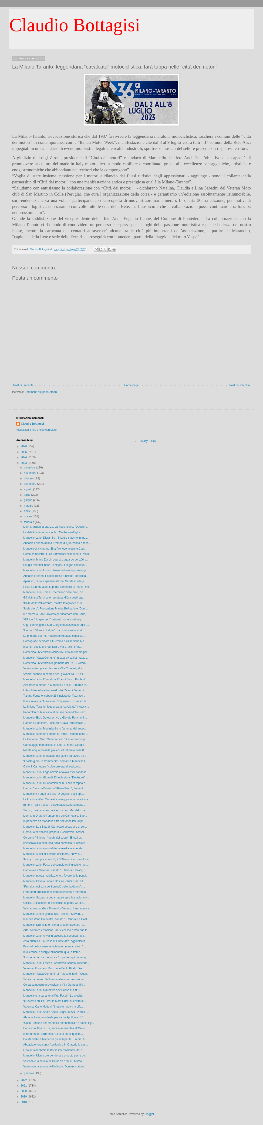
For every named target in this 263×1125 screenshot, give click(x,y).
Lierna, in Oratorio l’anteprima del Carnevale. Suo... (55, 815)
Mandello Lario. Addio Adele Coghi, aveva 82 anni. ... (56, 1012)
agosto (28, 489)
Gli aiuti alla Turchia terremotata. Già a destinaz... (53, 597)
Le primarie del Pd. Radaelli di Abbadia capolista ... (54, 635)
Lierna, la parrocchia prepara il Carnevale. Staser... (54, 832)
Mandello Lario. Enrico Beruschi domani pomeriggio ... (56, 570)
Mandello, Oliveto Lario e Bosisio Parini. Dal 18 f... (54, 881)
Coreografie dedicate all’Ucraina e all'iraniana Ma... (54, 641)
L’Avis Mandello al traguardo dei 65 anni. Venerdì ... (55, 690)
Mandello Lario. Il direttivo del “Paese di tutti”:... (52, 990)
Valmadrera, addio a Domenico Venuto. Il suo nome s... (57, 908)
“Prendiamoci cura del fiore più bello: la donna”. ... (54, 886)
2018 (24, 1102)
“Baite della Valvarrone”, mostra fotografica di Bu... (54, 603)
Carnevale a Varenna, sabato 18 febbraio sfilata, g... (55, 870)
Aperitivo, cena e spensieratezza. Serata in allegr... (54, 581)
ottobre (29, 478)
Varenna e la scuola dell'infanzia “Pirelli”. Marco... (53, 1061)
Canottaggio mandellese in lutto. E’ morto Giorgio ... (55, 745)
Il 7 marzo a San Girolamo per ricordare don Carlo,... (55, 614)
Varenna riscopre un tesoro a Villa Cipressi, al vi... (54, 668)
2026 (24, 446)
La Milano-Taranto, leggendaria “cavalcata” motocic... (56, 706)
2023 (24, 462)
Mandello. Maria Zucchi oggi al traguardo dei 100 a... (55, 559)
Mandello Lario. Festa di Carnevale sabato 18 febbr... (56, 963)
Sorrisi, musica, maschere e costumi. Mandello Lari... (56, 810)
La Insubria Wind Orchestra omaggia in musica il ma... (56, 799)
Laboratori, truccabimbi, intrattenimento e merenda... (55, 892)
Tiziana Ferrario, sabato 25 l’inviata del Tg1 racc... (54, 695)
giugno (28, 500)
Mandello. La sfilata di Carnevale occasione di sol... (55, 826)
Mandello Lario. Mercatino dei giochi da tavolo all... (54, 755)
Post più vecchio (239, 385)
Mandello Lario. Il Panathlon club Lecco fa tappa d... (55, 783)
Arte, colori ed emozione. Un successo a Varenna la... (56, 930)
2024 (24, 457)
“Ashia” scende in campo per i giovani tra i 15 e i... (54, 674)
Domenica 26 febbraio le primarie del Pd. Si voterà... (55, 663)
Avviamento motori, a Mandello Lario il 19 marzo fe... (55, 685)
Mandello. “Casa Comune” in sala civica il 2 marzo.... (55, 657)
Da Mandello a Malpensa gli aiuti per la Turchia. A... (55, 1039)
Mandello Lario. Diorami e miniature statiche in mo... (55, 537)
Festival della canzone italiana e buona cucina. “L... (55, 946)
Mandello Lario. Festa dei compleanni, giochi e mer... (56, 864)
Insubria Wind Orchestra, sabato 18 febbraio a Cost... (56, 919)
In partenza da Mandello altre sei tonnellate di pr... (54, 821)
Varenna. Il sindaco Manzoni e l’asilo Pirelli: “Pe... (53, 968)
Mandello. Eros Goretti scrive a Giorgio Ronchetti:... (55, 717)
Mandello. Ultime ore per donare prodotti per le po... (55, 1055)
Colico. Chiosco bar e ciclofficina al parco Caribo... (54, 903)
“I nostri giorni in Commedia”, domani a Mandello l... (55, 761)
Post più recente (23, 385)
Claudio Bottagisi (74, 25)
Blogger (149, 1114)
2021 (24, 1085)
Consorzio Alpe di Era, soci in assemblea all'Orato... (55, 1028)
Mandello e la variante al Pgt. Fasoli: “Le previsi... (53, 995)
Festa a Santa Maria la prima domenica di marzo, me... (57, 586)
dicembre (30, 467)
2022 (24, 1080)
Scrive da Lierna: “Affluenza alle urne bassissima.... (55, 979)
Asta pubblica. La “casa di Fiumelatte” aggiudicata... (55, 941)
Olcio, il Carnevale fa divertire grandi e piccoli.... (52, 766)
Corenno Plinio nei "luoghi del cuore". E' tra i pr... (53, 837)
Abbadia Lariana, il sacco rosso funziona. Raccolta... (55, 576)
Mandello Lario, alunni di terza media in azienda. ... (54, 848)
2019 (24, 1096)
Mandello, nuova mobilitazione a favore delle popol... (55, 875)
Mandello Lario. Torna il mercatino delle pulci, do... (54, 592)
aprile (28, 511)
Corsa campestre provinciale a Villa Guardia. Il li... (54, 984)
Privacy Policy (147, 441)
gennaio (29, 1073)
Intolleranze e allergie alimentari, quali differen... (53, 952)
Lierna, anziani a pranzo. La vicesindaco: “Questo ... (55, 526)
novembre (30, 473)
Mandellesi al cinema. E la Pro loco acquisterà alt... (54, 548)
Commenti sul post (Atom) (40, 392)
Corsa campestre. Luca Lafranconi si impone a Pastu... (57, 554)
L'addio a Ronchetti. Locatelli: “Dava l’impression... (54, 723)
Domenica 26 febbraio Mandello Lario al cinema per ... (56, 652)
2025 (24, 452)
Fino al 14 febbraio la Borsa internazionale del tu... (54, 1050)
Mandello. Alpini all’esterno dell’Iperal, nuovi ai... (53, 854)
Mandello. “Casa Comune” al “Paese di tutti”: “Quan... (56, 973)
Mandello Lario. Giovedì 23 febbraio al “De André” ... (55, 777)
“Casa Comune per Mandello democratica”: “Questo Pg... (58, 1023)
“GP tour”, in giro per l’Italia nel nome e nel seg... (53, 619)
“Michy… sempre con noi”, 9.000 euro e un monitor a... (57, 859)
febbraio (29, 522)
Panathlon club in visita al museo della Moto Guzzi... (55, 712)
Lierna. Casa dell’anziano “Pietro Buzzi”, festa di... (54, 788)
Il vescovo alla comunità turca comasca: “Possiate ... (55, 843)
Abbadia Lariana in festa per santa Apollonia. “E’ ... (54, 1017)
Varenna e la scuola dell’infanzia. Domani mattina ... (55, 1066)
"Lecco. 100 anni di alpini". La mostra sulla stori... (53, 630)
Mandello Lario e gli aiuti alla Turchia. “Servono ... (53, 913)
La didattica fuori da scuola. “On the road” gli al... (53, 532)
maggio (29, 505)
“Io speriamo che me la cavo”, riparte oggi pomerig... (55, 957)
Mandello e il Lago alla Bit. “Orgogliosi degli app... (53, 793)
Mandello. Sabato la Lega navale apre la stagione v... (56, 897)
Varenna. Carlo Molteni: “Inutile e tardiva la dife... (53, 1006)
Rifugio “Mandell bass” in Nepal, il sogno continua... (55, 565)
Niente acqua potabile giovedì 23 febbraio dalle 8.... (55, 750)
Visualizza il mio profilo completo (36, 429)
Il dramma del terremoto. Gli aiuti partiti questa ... (53, 1034)
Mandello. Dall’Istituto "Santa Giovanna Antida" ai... (54, 924)
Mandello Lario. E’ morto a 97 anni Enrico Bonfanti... (55, 679)
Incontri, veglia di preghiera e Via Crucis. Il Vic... (52, 646)
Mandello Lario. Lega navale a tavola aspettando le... (56, 772)
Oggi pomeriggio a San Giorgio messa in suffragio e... (56, 624)
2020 (24, 1091)
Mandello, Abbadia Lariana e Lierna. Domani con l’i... (56, 734)
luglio (27, 494)
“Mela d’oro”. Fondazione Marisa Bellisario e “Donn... (56, 608)
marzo (28, 516)
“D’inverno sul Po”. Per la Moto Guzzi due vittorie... (54, 1001)
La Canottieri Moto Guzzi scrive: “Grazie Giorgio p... (55, 739)
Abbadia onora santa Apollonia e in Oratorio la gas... (55, 1044)
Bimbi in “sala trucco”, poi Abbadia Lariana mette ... (54, 804)
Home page (131, 385)
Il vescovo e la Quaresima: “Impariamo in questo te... (56, 701)
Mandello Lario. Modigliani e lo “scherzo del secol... (55, 728)
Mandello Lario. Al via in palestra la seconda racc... (54, 935)
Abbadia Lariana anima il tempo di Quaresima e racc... (57, 543)
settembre (30, 483)
